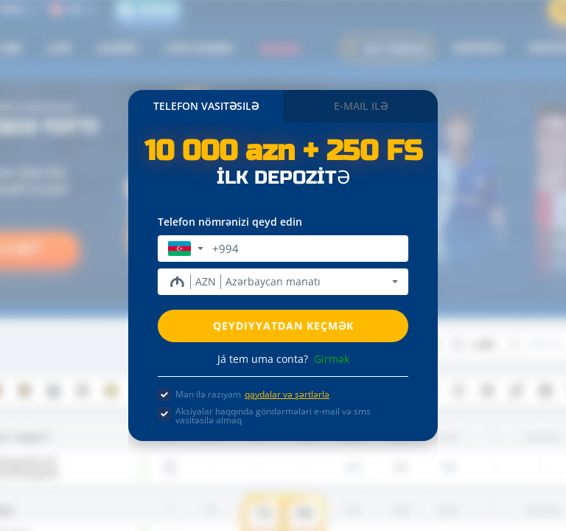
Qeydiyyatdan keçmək (283, 326)
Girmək (331, 359)
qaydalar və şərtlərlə (287, 394)
